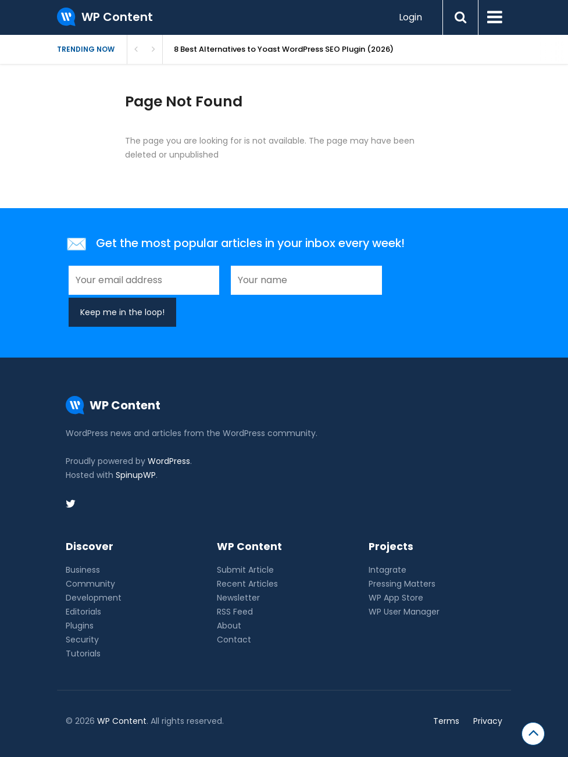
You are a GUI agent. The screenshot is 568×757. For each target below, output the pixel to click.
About (229, 625)
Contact (234, 639)
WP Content (122, 721)
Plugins (80, 625)
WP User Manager (404, 611)
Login (410, 17)
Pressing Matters (402, 584)
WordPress (169, 461)
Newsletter (238, 598)
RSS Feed (235, 611)
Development (94, 598)
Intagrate (387, 570)
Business (83, 570)
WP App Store (396, 598)
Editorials (83, 611)
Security (82, 639)
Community (90, 584)
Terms (446, 721)
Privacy (487, 721)
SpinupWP (136, 475)
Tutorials (83, 653)
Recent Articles (247, 584)
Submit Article (245, 570)
